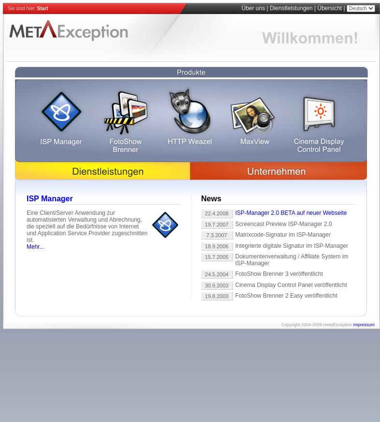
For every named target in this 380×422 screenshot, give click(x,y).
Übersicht (330, 8)
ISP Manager (50, 199)
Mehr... (35, 246)
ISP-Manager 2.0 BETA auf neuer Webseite (291, 213)
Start (42, 8)
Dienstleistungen (291, 8)
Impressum (364, 324)
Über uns (253, 8)
